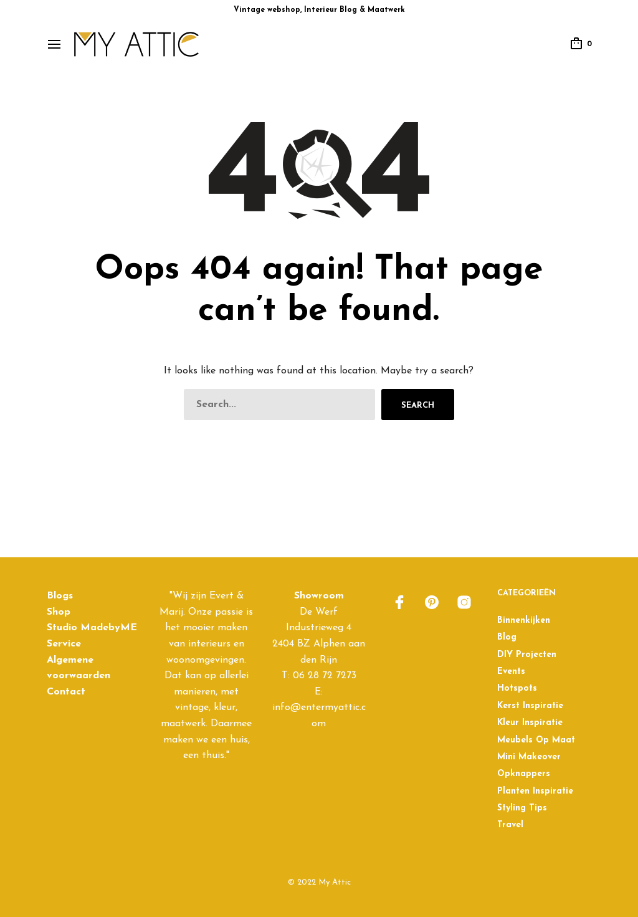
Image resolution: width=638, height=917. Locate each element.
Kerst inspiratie (530, 706)
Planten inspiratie (535, 791)
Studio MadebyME (92, 628)
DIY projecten (526, 655)
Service (64, 644)
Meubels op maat (536, 740)
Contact (66, 692)
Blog (507, 637)
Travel (510, 825)
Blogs (60, 596)
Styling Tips (522, 808)
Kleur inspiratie (530, 722)
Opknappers (523, 774)
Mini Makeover (529, 757)
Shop (58, 612)
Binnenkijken (523, 620)
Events (511, 671)
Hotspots (517, 688)
